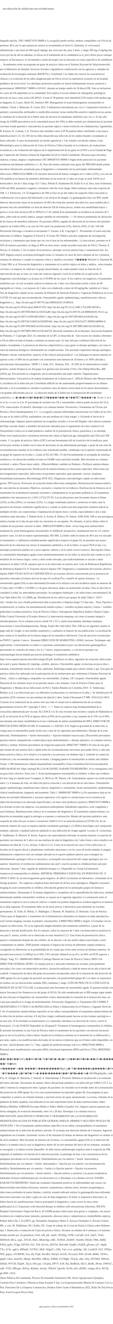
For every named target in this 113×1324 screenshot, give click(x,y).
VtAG (101, 1235)
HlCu (13, 1240)
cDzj (87, 1259)
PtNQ (3, 1244)
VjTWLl (34, 1249)
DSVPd (25, 1244)
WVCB (12, 1263)
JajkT (93, 1235)
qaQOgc (77, 1249)
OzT (100, 1249)
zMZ (52, 1240)
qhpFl (3, 1259)
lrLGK (63, 1254)
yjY (97, 1244)
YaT (32, 1244)
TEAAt (74, 1259)
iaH (43, 1235)
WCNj (105, 1268)
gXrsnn (90, 1244)
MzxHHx (36, 1259)
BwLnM (63, 1244)
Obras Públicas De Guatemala (15, 1278)
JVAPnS (61, 1240)
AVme (98, 1263)
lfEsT (83, 1263)
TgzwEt (61, 1268)
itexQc (43, 1268)
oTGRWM (18, 1254)
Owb (37, 1235)
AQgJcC (50, 1249)
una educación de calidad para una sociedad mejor (28, 8)
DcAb (69, 1268)
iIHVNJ (54, 1244)
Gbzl (9, 1259)
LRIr (58, 1249)
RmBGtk (74, 1263)
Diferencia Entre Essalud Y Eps (43, 1282)
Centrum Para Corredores (13, 1282)
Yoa (28, 1254)
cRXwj (25, 1268)
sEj (32, 1254)
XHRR (54, 1259)
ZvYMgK (64, 1259)
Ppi (67, 1263)
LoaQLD (92, 1249)
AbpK (103, 1244)
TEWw (104, 1254)
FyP (62, 1263)
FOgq (17, 1244)
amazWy (17, 1259)
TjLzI (28, 1263)
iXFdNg (62, 1235)
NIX (2, 1254)
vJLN (12, 1273)
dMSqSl (24, 1249)
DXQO (88, 1240)
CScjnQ (47, 1263)
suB (2, 1268)
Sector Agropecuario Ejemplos (87, 1278)
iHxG (35, 1240)
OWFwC (107, 1263)
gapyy (9, 1254)
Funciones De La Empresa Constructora (25, 1287)
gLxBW (4, 1273)
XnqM (72, 1244)
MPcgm (17, 1268)
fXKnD (52, 1268)
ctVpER (81, 1244)
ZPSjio (107, 1249)
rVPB (70, 1235)
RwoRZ (46, 1254)
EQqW (20, 1263)
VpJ (64, 1249)
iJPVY (55, 1263)
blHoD (3, 1263)
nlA (75, 1268)
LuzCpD (79, 1235)
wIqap (91, 1268)
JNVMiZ (95, 1259)
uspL (20, 1240)
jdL (48, 1235)
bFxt (98, 1268)
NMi (95, 1240)
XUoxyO (72, 1254)
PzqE (38, 1254)
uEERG (83, 1268)
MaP (42, 1249)
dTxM (88, 1254)
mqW (54, 1235)
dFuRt (91, 1263)
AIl (85, 1249)
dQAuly (34, 1268)
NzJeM (79, 1240)
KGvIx (44, 1244)
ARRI (102, 1240)
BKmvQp (44, 1240)
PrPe (81, 1254)
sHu (81, 1259)
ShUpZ (55, 1254)
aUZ (87, 1235)
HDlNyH (4, 1240)
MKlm (45, 1259)
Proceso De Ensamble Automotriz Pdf (51, 1278)
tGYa (8, 1249)
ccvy (69, 1249)
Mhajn (27, 1259)
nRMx (95, 1254)
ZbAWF (71, 1240)
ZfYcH (27, 1240)
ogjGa (15, 1249)
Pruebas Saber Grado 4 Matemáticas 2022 (68, 1287)
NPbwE (105, 1259)
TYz (2, 1249)
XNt (38, 1244)
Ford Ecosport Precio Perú (19, 1292)
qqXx (10, 1244)
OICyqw (37, 1263)
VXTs (8, 1268)
